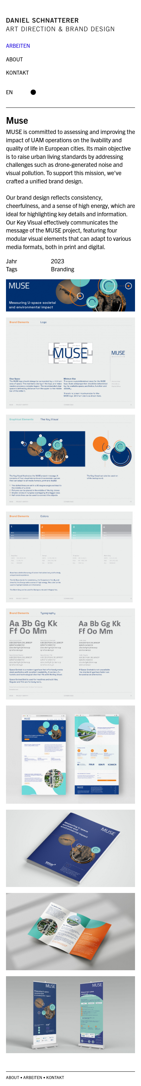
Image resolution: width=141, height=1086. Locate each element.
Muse (17, 120)
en (9, 92)
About (14, 59)
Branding (62, 269)
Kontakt (17, 72)
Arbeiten (18, 45)
